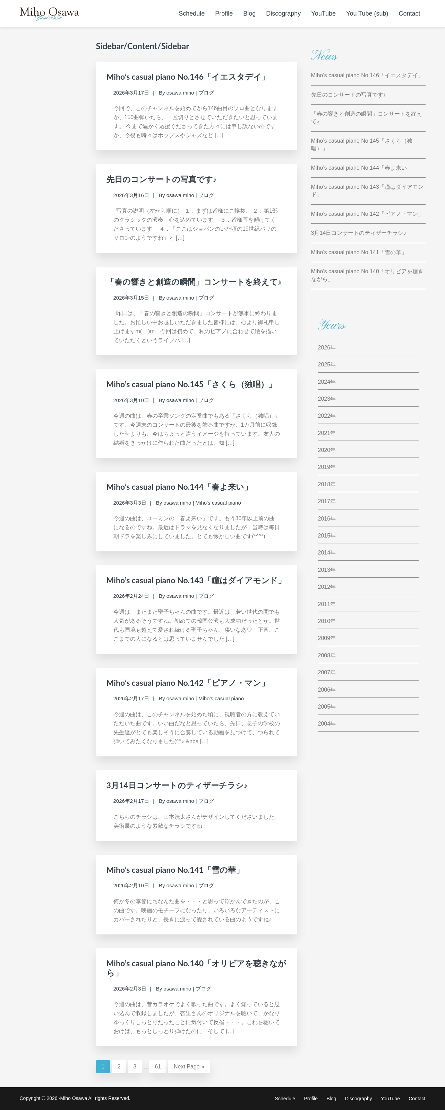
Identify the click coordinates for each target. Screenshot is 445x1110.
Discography (358, 1098)
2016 (324, 519)
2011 (324, 604)
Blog (331, 1098)
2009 (324, 638)
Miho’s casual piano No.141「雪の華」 (175, 869)
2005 (324, 707)
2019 (324, 467)
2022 (324, 416)
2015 (324, 536)
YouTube (390, 1098)
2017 (324, 501)
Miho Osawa (73, 1098)
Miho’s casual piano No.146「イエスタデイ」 (188, 76)
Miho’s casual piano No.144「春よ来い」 (179, 486)
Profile (311, 1098)
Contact (417, 1098)
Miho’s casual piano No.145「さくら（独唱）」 (191, 384)
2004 (324, 724)
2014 (324, 553)
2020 (324, 450)
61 (160, 1065)
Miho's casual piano (218, 503)
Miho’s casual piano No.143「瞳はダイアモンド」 (196, 580)
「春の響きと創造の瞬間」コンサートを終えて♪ (194, 281)
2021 (324, 433)
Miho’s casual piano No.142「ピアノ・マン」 (187, 682)
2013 (324, 570)
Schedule (285, 1098)
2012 (324, 587)
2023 (324, 399)
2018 (324, 484)
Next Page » (189, 1066)
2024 (324, 382)
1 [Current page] (106, 1065)
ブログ (206, 93)
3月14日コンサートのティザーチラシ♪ (177, 785)
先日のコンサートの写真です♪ (161, 179)
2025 (324, 364)
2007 (324, 672)
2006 (324, 690)
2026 (324, 347)
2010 (324, 621)
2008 (324, 655)
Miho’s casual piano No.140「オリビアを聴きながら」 (196, 968)
